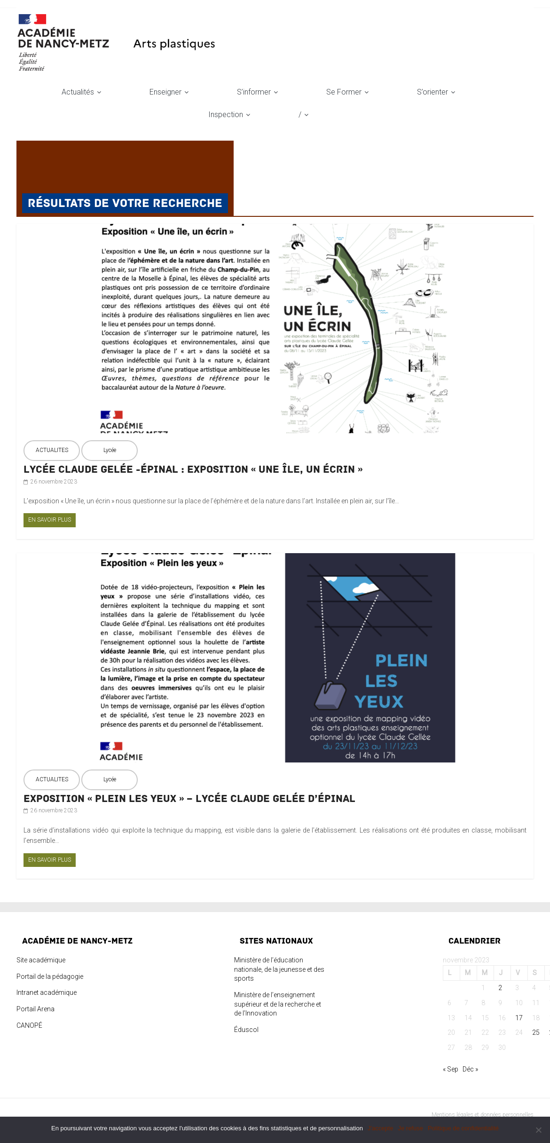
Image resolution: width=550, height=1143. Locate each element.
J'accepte (380, 1128)
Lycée (109, 450)
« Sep (450, 1069)
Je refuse (410, 1128)
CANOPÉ (29, 1025)
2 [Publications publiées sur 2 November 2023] (500, 988)
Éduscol (246, 1029)
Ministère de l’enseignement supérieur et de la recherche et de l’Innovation (277, 1004)
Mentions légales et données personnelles (483, 1114)
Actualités (78, 91)
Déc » (470, 1069)
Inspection (225, 114)
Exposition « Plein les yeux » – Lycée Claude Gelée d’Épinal (189, 799)
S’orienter (432, 91)
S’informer (254, 91)
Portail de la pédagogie (49, 976)
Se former (343, 91)
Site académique (40, 960)
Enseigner (165, 91)
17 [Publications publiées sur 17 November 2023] (519, 1018)
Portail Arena (35, 1009)
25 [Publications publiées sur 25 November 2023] (536, 1032)
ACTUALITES (52, 450)
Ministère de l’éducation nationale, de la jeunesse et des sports (279, 969)
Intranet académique (46, 992)
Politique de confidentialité (463, 1128)
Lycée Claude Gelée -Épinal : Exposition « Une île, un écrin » (193, 469)
